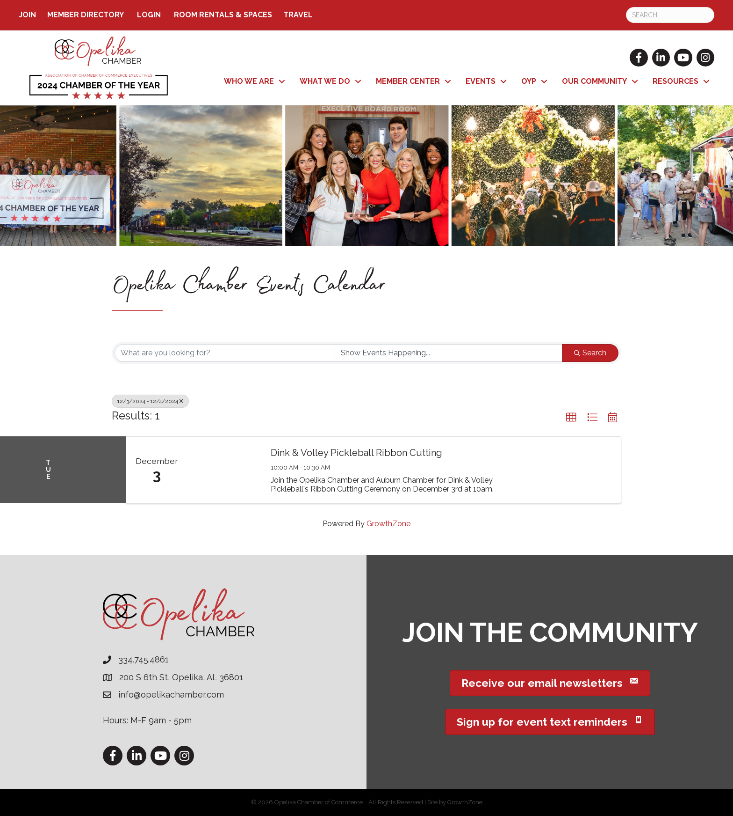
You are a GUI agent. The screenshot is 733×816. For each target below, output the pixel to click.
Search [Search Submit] (590, 352)
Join (27, 14)
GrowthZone (388, 523)
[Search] (670, 15)
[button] (571, 417)
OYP (528, 81)
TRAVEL (298, 14)
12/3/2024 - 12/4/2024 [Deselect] (150, 401)
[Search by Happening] (449, 353)
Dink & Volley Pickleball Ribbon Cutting (356, 452)
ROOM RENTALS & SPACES (223, 14)
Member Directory (85, 14)
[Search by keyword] (225, 353)
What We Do (325, 81)
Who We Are (249, 81)
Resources (675, 81)
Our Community (594, 81)
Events (481, 81)
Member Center (408, 81)
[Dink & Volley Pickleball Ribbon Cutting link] (224, 469)
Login (149, 14)
